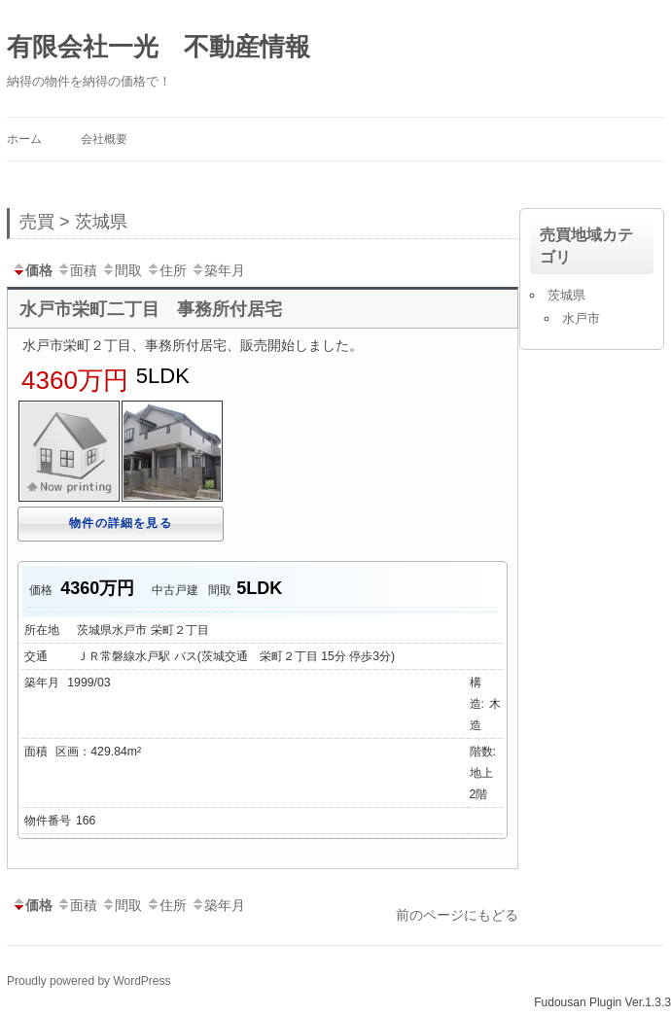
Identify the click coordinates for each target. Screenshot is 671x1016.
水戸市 (581, 318)
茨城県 (566, 295)
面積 (76, 270)
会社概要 (104, 139)
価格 (32, 270)
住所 (166, 270)
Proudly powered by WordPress (89, 981)
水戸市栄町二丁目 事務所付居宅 (150, 309)
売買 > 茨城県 (73, 221)
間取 (121, 270)
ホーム (24, 139)
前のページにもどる (457, 915)
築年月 (218, 270)
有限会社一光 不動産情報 (158, 46)
